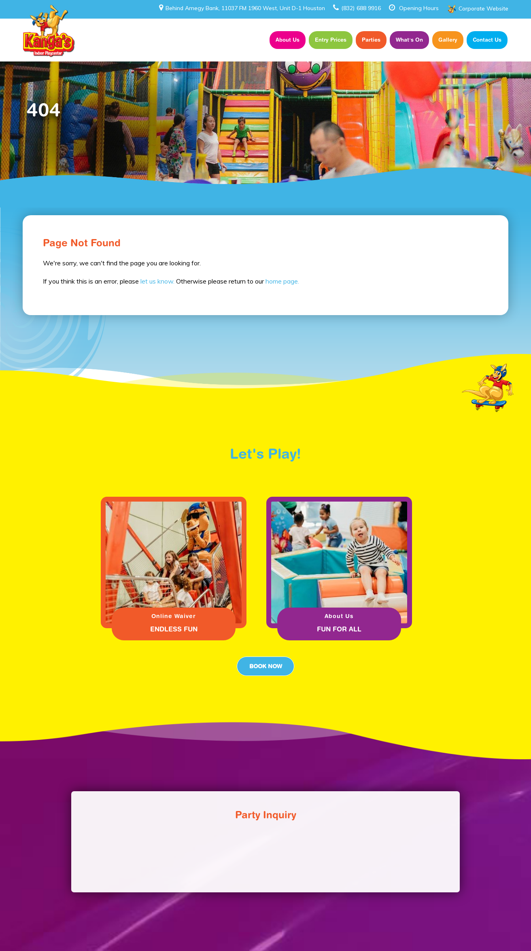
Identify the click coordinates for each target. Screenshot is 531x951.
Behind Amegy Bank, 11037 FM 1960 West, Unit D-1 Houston (242, 8)
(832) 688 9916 (357, 8)
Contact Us (487, 39)
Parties (371, 39)
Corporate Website (483, 8)
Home (254, 40)
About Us (287, 39)
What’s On (409, 39)
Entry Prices (330, 39)
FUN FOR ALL (339, 629)
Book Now (265, 666)
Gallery (447, 39)
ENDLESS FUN (174, 629)
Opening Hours (419, 8)
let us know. (157, 281)
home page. (282, 281)
